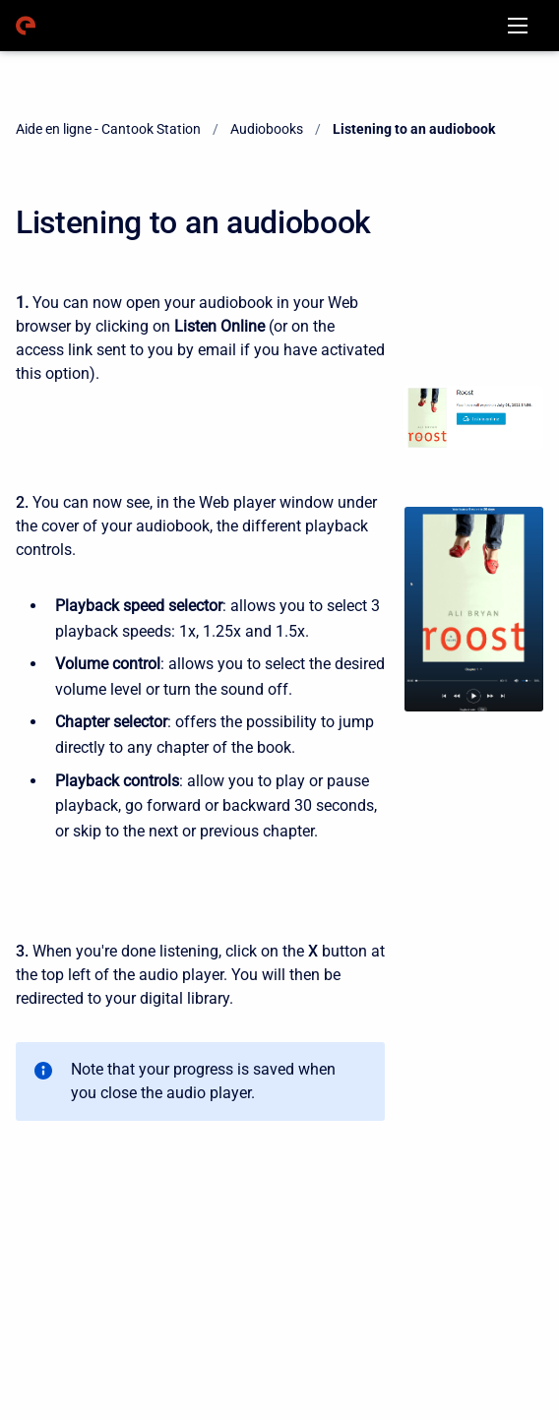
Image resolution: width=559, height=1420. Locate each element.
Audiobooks (266, 129)
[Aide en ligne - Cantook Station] (25, 25)
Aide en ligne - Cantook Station (108, 129)
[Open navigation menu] (518, 25)
